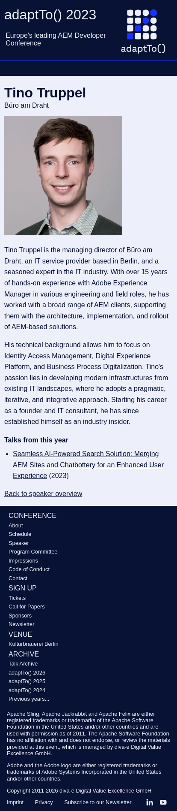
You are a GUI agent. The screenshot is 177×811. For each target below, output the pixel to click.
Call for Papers (27, 606)
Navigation (10, 68)
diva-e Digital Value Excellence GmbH (105, 790)
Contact (18, 578)
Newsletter (21, 624)
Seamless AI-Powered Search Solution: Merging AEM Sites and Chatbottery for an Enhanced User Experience (88, 464)
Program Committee (33, 551)
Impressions (23, 560)
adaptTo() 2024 (27, 690)
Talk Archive (23, 663)
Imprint (15, 802)
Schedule (20, 534)
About (16, 525)
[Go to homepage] (146, 35)
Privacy (44, 802)
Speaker (19, 543)
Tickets (17, 598)
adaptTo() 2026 (27, 672)
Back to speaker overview (43, 493)
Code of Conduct (29, 569)
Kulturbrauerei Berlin (34, 644)
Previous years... (29, 699)
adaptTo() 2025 (27, 681)
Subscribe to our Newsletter (97, 802)
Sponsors (20, 615)
